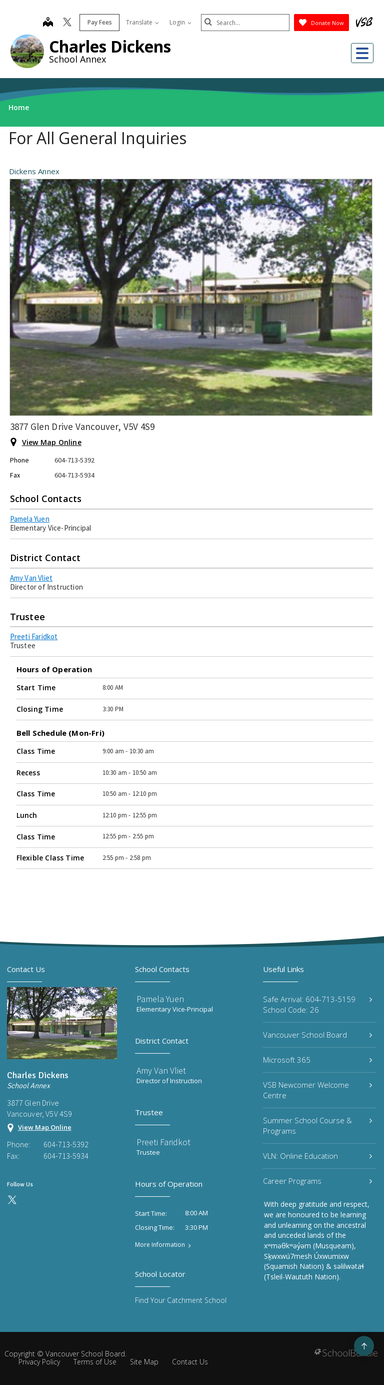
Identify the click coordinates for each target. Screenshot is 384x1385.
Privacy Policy (39, 1361)
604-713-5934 (66, 1156)
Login (179, 22)
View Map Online (52, 442)
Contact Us (190, 1361)
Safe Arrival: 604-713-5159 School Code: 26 (317, 1004)
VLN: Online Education (317, 1156)
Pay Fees (98, 22)
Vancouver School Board (317, 1035)
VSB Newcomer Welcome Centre (317, 1090)
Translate (141, 22)
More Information (160, 1245)
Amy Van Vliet (31, 578)
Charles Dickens (110, 46)
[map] (47, 23)
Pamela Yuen (30, 519)
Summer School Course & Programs (317, 1125)
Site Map (144, 1361)
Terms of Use (95, 1361)
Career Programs (317, 1181)
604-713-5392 (66, 1144)
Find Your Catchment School (180, 1300)
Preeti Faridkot (34, 636)
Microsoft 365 (317, 1060)
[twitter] (65, 23)
